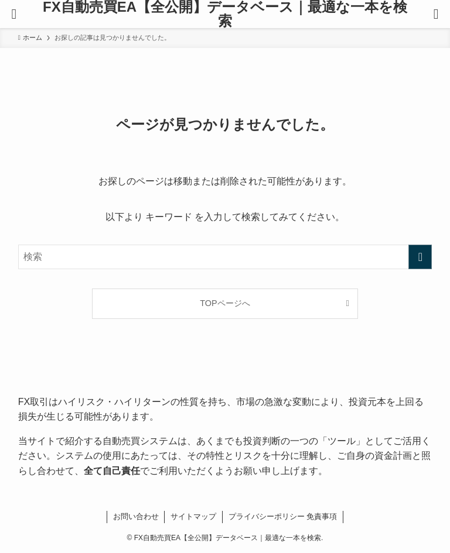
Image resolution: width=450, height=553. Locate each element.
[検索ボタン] (436, 14)
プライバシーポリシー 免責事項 (283, 516)
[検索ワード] (225, 257)
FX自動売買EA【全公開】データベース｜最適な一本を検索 (225, 14)
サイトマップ (193, 516)
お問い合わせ (136, 516)
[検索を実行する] (420, 257)
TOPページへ (225, 303)
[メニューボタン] (14, 14)
